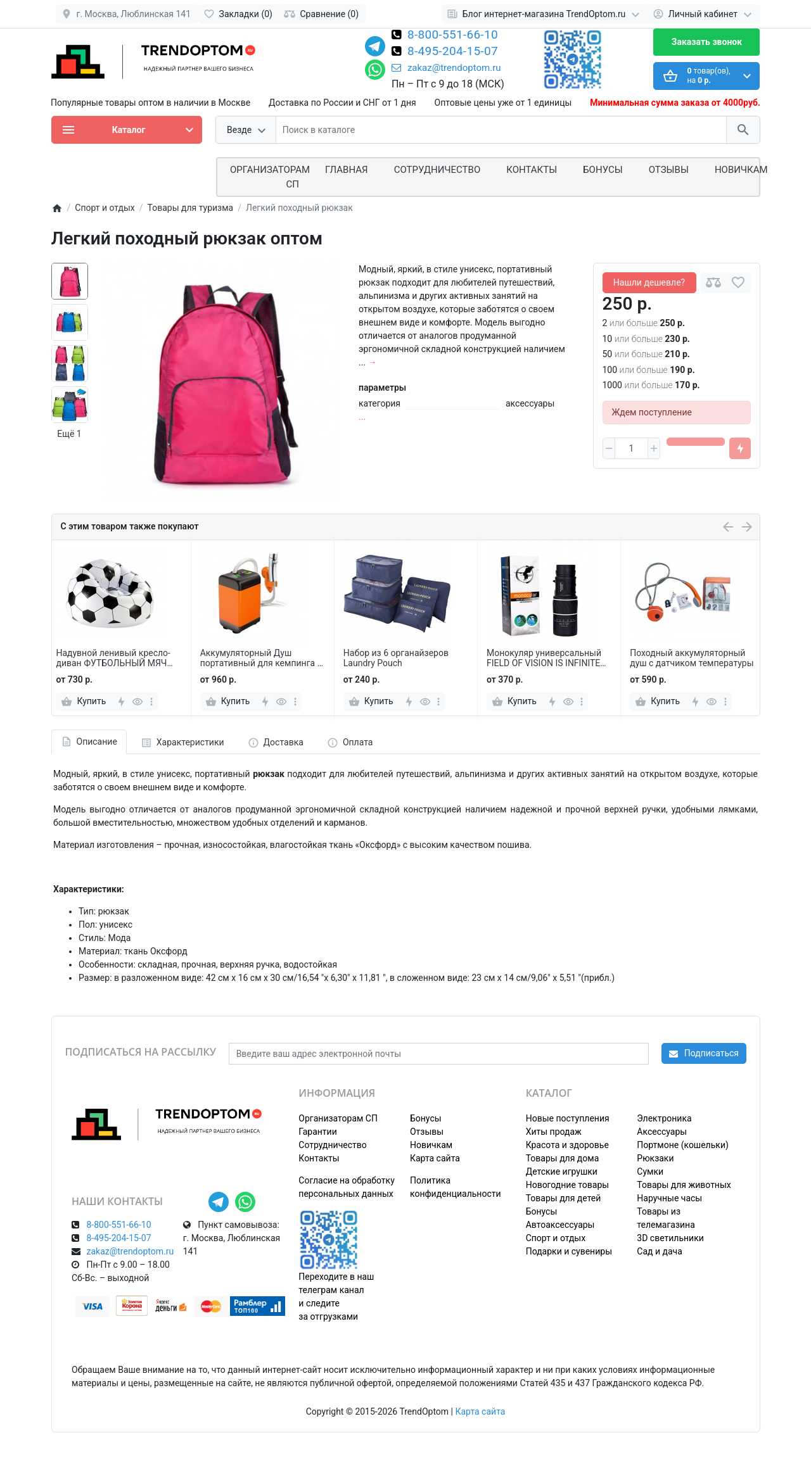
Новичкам (741, 169)
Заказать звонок (707, 42)
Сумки (650, 1171)
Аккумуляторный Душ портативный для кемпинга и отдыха (261, 658)
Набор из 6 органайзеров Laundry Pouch (396, 658)
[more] (151, 701)
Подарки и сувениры (569, 1251)
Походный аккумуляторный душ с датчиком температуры (691, 658)
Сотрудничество (332, 1145)
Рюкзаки (655, 1158)
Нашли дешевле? (649, 282)
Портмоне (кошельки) (683, 1145)
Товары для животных (684, 1185)
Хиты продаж (554, 1132)
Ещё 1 (69, 434)
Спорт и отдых (556, 1238)
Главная (346, 169)
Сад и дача (659, 1251)
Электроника (664, 1118)
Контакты (531, 169)
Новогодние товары (567, 1185)
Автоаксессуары (560, 1225)
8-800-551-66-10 (452, 35)
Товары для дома (562, 1158)
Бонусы (602, 169)
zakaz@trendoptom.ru (446, 67)
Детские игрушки (561, 1171)
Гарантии (317, 1132)
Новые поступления (568, 1118)
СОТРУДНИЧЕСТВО (437, 169)
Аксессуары (662, 1132)
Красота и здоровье (567, 1145)
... (362, 417)
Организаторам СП (338, 1118)
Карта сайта (435, 1158)
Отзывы (669, 169)
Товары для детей (563, 1198)
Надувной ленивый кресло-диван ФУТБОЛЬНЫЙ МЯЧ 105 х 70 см (113, 658)
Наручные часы (669, 1198)
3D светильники (670, 1238)
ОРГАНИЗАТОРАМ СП (270, 177)
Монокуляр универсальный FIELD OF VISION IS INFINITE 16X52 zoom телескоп (544, 658)
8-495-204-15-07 (452, 52)
